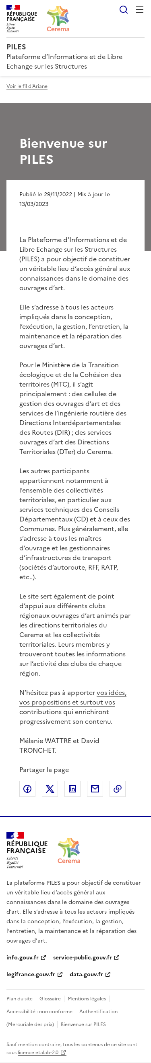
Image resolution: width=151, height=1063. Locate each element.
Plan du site (19, 998)
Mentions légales (87, 998)
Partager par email (95, 789)
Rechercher (124, 10)
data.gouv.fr (86, 974)
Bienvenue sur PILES (83, 1024)
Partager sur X (50, 789)
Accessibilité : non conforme (39, 1011)
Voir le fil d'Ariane (27, 86)
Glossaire (50, 998)
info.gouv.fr (22, 957)
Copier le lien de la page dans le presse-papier (118, 789)
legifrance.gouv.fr (30, 974)
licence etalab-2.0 (38, 1052)
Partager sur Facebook (27, 789)
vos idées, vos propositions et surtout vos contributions (72, 702)
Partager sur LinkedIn (72, 789)
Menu (140, 10)
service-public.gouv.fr (82, 957)
